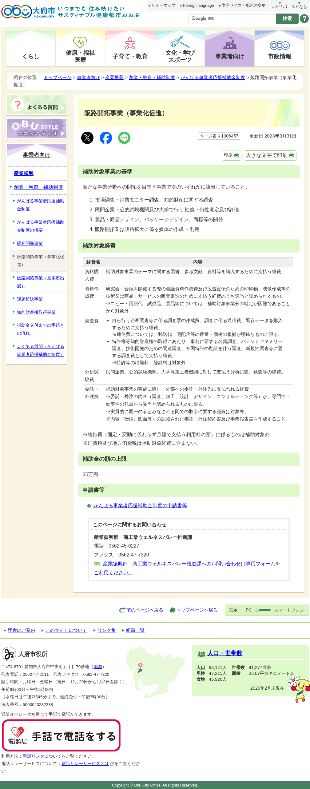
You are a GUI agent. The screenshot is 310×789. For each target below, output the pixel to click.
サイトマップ (163, 5)
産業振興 (114, 77)
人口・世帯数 (224, 653)
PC (249, 610)
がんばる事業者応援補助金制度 (213, 77)
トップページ (57, 77)
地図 (97, 666)
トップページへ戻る (197, 609)
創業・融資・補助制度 (152, 77)
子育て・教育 (130, 56)
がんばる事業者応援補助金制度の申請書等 (140, 505)
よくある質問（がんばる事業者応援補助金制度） (40, 350)
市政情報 (279, 56)
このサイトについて (66, 630)
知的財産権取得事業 (36, 312)
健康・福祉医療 (80, 56)
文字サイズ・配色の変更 (244, 5)
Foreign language (198, 5)
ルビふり (280, 6)
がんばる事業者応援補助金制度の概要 (40, 226)
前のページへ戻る (144, 609)
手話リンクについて (42, 756)
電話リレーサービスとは (88, 763)
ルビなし (299, 6)
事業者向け (229, 56)
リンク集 (106, 630)
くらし (30, 56)
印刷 (228, 155)
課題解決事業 (30, 299)
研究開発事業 (30, 243)
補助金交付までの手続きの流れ (40, 329)
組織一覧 (135, 630)
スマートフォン (289, 610)
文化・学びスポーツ (180, 56)
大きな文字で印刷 (267, 155)
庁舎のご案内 (21, 630)
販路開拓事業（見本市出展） (40, 281)
